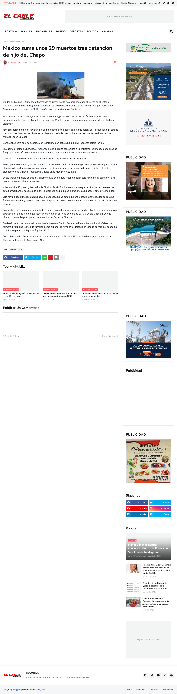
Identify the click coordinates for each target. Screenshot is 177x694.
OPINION (107, 31)
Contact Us (154, 689)
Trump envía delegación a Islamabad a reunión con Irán (21, 295)
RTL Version (168, 689)
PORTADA (11, 31)
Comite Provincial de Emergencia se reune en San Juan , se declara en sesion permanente (156, 602)
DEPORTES (76, 31)
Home (129, 689)
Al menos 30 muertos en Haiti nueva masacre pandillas (100, 295)
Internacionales (17, 42)
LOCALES (26, 31)
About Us (140, 689)
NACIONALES (44, 31)
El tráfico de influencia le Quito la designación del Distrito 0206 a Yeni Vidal (155, 586)
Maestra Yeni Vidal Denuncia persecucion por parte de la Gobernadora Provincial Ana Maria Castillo (156, 569)
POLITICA (92, 31)
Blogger (16, 689)
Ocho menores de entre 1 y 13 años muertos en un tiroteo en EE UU (60, 295)
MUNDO (61, 31)
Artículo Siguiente (108, 336)
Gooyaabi (40, 689)
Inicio (5, 42)
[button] (171, 31)
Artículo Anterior (12, 336)
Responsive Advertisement (119, 16)
